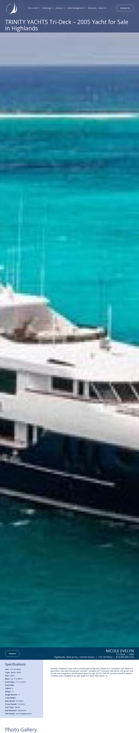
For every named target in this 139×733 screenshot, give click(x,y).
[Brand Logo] (11, 8)
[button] (34, 8)
